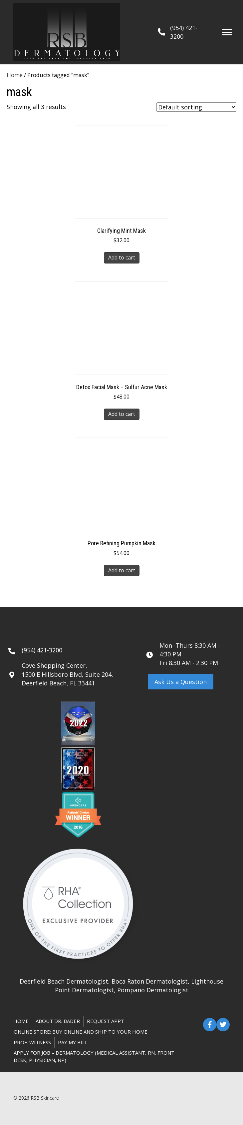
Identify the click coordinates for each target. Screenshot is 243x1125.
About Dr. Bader (58, 1021)
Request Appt (105, 1021)
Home (15, 75)
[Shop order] (196, 107)
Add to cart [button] (121, 257)
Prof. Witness (32, 1042)
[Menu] (227, 32)
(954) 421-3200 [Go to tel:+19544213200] (42, 650)
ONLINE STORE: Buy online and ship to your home (80, 1031)
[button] (180, 681)
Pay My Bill (73, 1042)
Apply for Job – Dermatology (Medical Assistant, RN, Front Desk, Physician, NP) (94, 1056)
